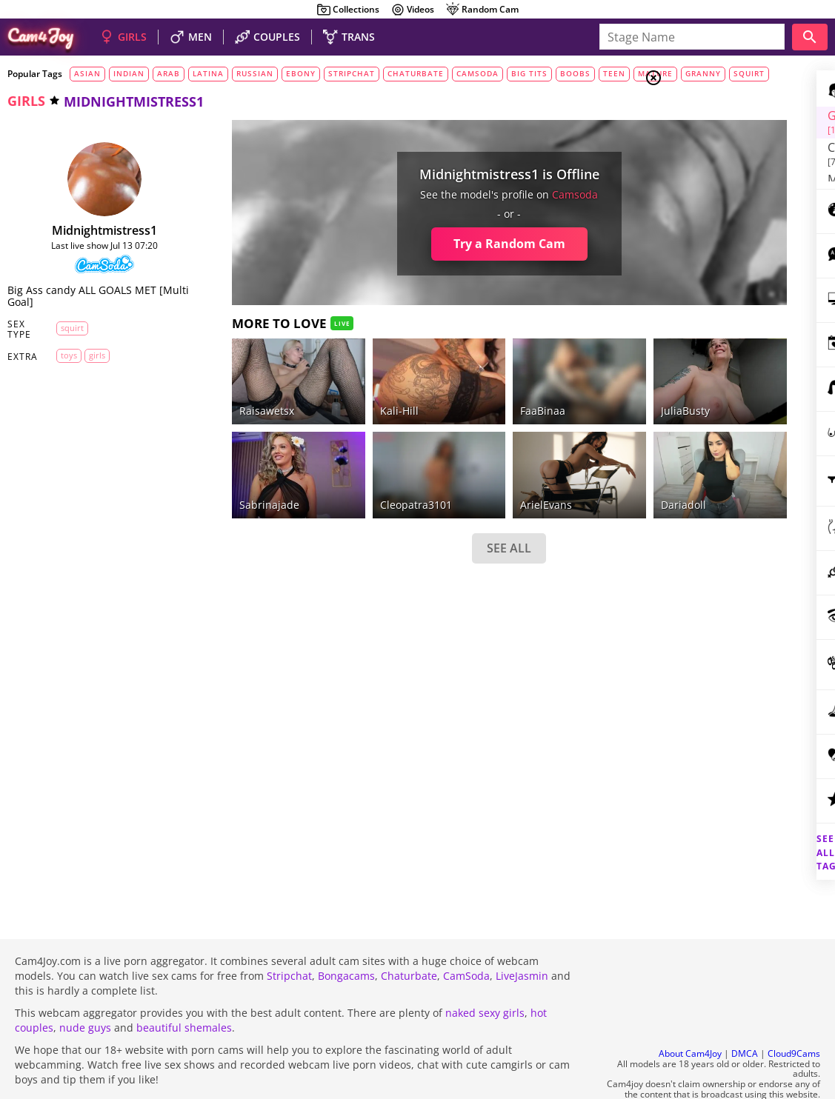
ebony (301, 73)
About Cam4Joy (690, 1014)
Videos (412, 9)
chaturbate (415, 73)
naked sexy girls (485, 973)
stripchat (351, 73)
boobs (575, 73)
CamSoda (466, 936)
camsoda (477, 73)
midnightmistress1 (86, 230)
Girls (709, 115)
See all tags (752, 827)
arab (168, 73)
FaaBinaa (450, 393)
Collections (347, 9)
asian (87, 73)
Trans (707, 169)
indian (128, 73)
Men (706, 152)
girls (26, 101)
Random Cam (482, 9)
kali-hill (334, 393)
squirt (62, 327)
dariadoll (563, 468)
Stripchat (289, 936)
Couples (713, 133)
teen (614, 73)
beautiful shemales (184, 988)
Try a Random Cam (417, 244)
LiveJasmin (522, 936)
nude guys (85, 988)
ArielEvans (454, 468)
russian (254, 73)
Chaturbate (409, 936)
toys (59, 355)
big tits (529, 73)
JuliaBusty (565, 393)
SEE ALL (417, 512)
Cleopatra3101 (351, 468)
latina (208, 73)
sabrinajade (232, 468)
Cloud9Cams (794, 1014)
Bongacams (346, 936)
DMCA (744, 1014)
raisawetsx (229, 393)
